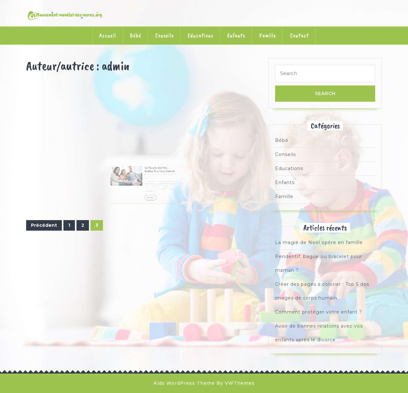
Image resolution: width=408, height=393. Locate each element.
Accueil (107, 35)
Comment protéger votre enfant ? (318, 312)
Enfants (236, 35)
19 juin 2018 (148, 181)
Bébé (135, 35)
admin (154, 181)
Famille (267, 35)
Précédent (44, 225)
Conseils (164, 35)
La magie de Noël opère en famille (319, 242)
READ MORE (149, 197)
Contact (299, 35)
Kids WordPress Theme (184, 383)
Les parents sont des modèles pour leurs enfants (154, 177)
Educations (200, 35)
